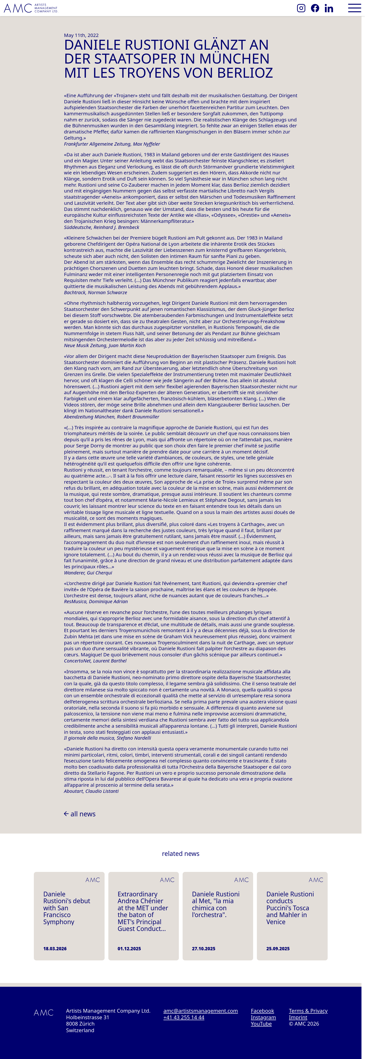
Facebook (262, 1010)
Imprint (298, 1017)
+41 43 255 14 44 (183, 1017)
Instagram (263, 1017)
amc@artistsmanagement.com (200, 1010)
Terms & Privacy (308, 1010)
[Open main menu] (354, 8)
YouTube (261, 1023)
